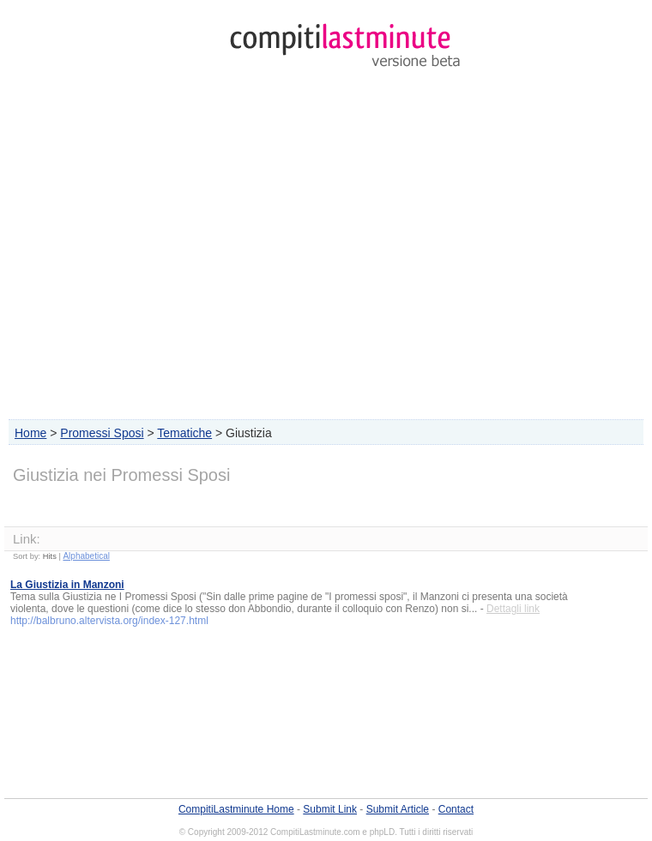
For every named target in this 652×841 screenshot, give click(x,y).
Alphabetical (86, 556)
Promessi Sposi (101, 433)
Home (30, 433)
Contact (456, 809)
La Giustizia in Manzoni (67, 585)
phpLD (382, 832)
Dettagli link (513, 609)
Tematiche (184, 433)
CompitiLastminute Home (236, 809)
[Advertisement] (326, 248)
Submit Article (397, 809)
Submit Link (330, 809)
